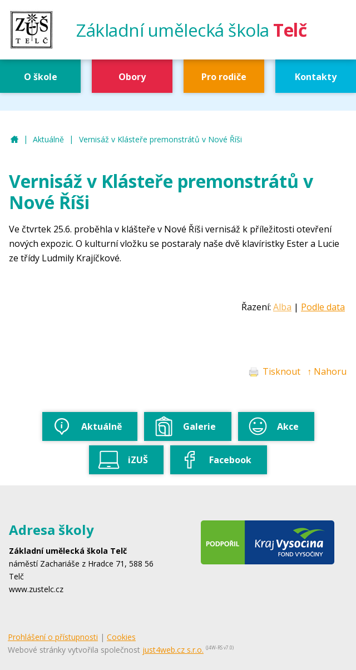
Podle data (323, 307)
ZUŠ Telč (14, 139)
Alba (282, 307)
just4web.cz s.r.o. (173, 649)
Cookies (121, 637)
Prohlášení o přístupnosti (53, 637)
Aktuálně (48, 139)
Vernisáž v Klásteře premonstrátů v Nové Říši (160, 139)
